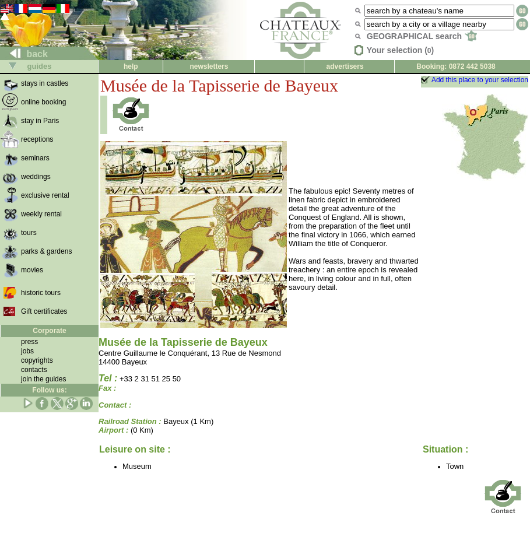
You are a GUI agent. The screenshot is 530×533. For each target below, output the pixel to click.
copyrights (37, 360)
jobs (27, 351)
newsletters (208, 66)
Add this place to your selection (479, 80)
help (131, 66)
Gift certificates (44, 311)
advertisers (345, 66)
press (29, 342)
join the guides (43, 379)
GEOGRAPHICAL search (422, 36)
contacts (34, 370)
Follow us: (49, 390)
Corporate (49, 331)
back (24, 54)
